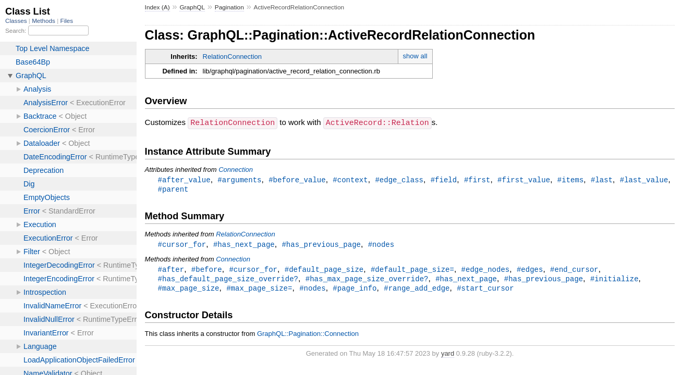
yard (447, 356)
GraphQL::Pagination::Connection (308, 336)
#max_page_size (188, 290)
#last (602, 179)
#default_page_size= (412, 271)
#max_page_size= (259, 290)
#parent (173, 189)
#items (570, 179)
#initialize (614, 280)
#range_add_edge (416, 290)
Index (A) (157, 7)
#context (350, 179)
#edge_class (399, 179)
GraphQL (192, 7)
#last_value (644, 179)
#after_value (184, 179)
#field (444, 179)
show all (415, 56)
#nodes (381, 245)
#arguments (239, 179)
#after (171, 271)
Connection (235, 169)
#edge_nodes (485, 271)
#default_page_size (324, 271)
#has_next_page (244, 245)
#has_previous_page (321, 245)
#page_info (354, 290)
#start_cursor (485, 290)
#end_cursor (574, 271)
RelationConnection (232, 56)
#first (477, 179)
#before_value (297, 179)
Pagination (229, 7)
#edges (530, 271)
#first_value (523, 179)
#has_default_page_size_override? (228, 280)
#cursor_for (182, 245)
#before (206, 271)
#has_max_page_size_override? (367, 280)
